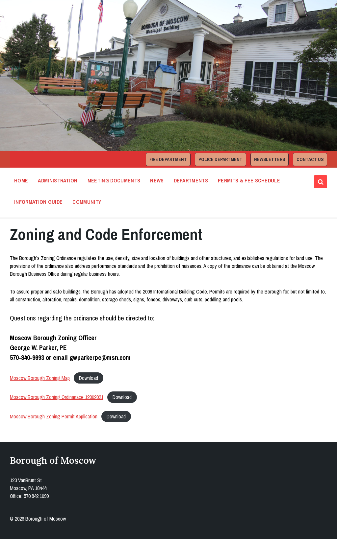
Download (88, 378)
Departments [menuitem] (191, 180)
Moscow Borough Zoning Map (40, 378)
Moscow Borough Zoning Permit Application (53, 416)
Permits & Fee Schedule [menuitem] (249, 180)
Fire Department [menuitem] (168, 159)
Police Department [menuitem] (220, 159)
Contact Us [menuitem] (310, 159)
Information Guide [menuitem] (38, 201)
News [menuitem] (157, 180)
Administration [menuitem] (57, 180)
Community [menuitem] (86, 201)
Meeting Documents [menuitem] (114, 180)
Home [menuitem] (21, 180)
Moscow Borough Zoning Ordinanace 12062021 (56, 397)
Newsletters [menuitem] (269, 159)
